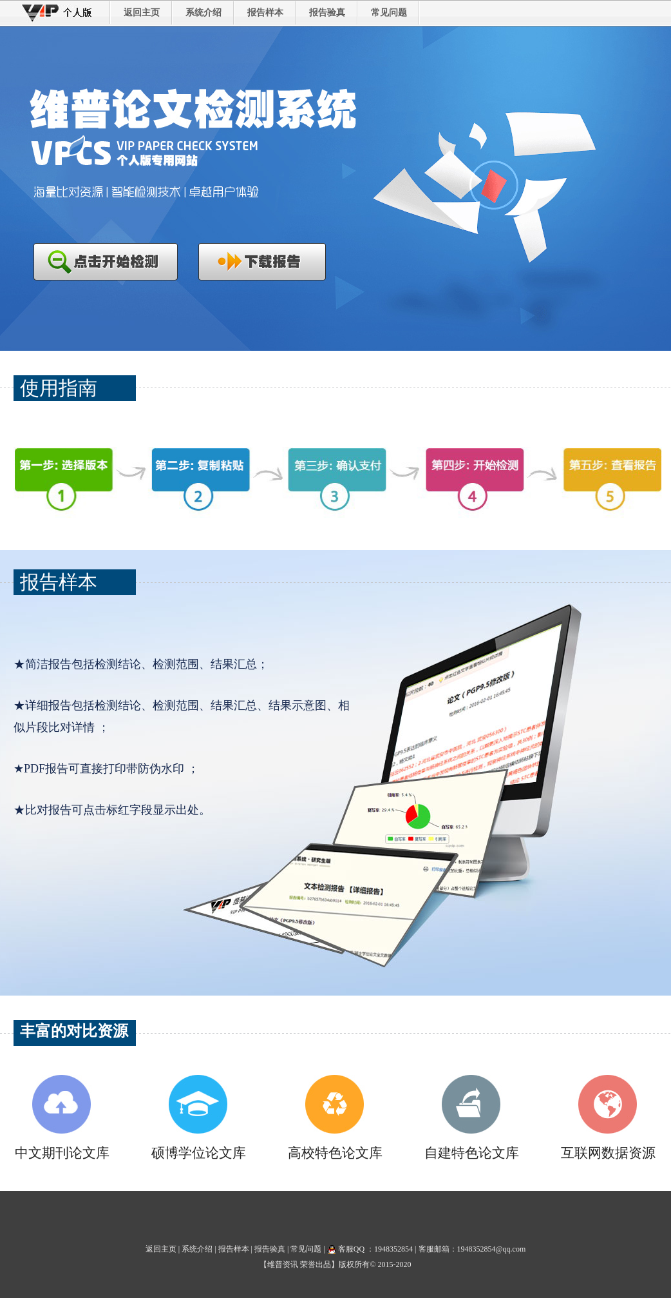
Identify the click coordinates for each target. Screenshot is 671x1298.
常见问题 (389, 12)
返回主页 (142, 12)
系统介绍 (203, 12)
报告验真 (327, 12)
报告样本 (265, 12)
